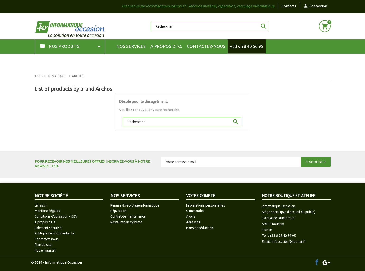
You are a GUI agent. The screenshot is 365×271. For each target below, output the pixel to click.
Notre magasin (45, 250)
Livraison (41, 205)
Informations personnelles (205, 205)
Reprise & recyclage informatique (134, 205)
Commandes (195, 211)
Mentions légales (47, 211)
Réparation (118, 211)
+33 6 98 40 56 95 (246, 46)
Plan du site (43, 245)
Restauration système (126, 222)
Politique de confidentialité (54, 233)
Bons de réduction (199, 228)
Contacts (289, 6)
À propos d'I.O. (166, 46)
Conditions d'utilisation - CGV (56, 216)
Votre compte (200, 195)
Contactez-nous (206, 46)
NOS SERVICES (131, 46)
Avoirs (190, 216)
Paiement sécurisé (48, 228)
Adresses (193, 222)
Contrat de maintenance (128, 216)
